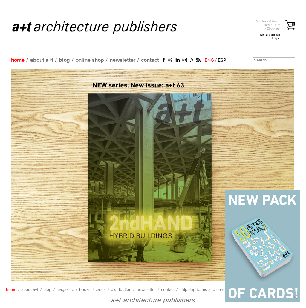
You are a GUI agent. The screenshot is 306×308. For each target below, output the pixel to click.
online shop (90, 60)
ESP (222, 60)
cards (101, 290)
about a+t (41, 60)
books (85, 290)
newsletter (122, 60)
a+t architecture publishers (102, 27)
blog (64, 60)
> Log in (275, 38)
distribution (121, 290)
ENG (209, 60)
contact (150, 60)
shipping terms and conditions (207, 290)
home (18, 60)
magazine (65, 290)
